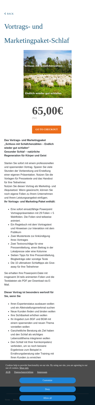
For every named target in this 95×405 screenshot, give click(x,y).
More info (24, 368)
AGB (8, 372)
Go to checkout (46, 129)
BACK (9, 13)
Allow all (47, 398)
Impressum (42, 372)
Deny (47, 389)
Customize (47, 380)
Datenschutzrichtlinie (23, 372)
